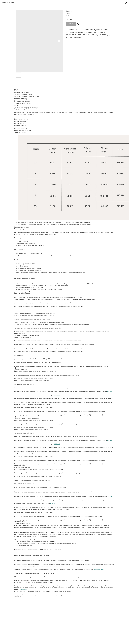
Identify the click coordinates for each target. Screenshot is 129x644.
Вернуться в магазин (8, 2)
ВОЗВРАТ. (53, 503)
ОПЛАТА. (109, 496)
